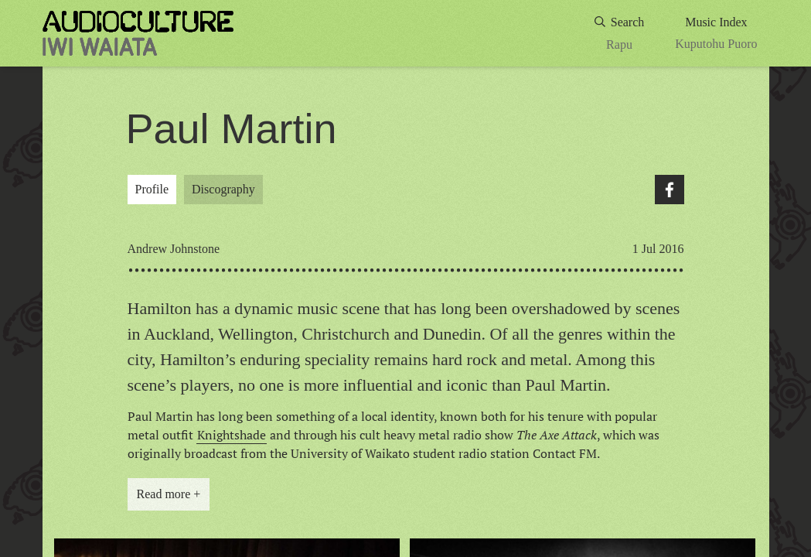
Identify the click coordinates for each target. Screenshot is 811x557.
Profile (152, 189)
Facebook (669, 189)
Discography (223, 189)
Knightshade (231, 435)
